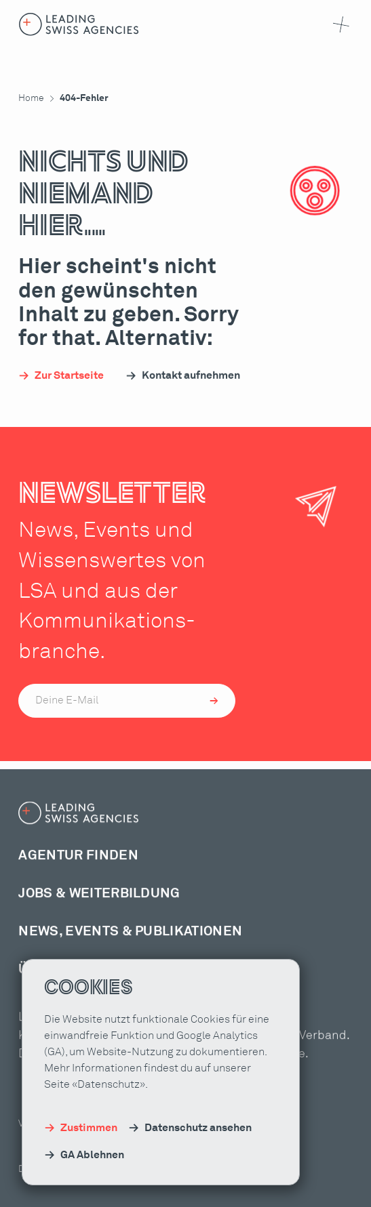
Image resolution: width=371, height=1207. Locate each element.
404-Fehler (84, 98)
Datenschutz (45, 1187)
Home (31, 98)
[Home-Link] (79, 24)
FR (240, 1188)
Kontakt (159, 1187)
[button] (338, 24)
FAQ (197, 1187)
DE (222, 1188)
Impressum (107, 1187)
